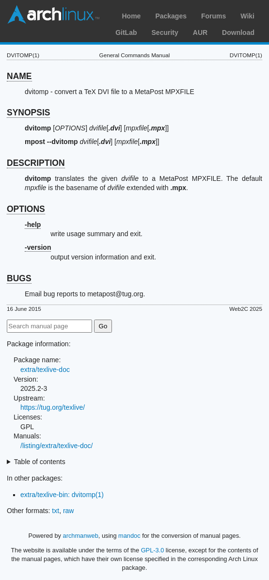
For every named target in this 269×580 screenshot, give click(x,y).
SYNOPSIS (28, 112)
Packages (171, 16)
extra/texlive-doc (45, 369)
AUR (200, 32)
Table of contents (39, 462)
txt (55, 511)
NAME (19, 76)
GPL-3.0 (152, 550)
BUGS (19, 278)
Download (238, 32)
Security (165, 32)
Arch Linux (53, 14)
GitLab (126, 32)
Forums (213, 16)
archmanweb (80, 535)
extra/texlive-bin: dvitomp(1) (62, 495)
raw (68, 511)
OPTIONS (26, 209)
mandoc (129, 535)
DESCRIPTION (36, 163)
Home (131, 16)
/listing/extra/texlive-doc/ (56, 446)
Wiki (247, 16)
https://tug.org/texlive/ (52, 407)
